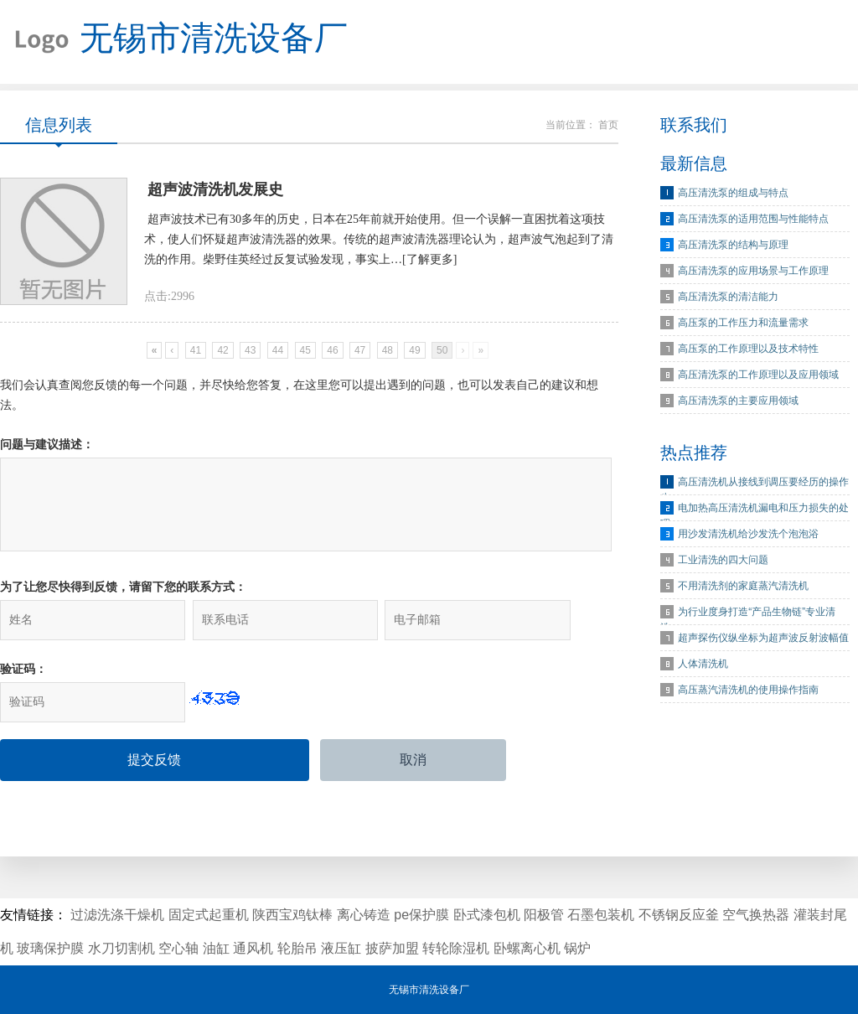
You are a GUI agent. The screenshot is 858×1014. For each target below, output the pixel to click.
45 (305, 350)
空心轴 (178, 948)
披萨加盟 (392, 948)
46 (332, 350)
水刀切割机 (121, 948)
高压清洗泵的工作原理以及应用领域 (758, 374)
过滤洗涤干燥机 (117, 915)
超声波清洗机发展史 (215, 189)
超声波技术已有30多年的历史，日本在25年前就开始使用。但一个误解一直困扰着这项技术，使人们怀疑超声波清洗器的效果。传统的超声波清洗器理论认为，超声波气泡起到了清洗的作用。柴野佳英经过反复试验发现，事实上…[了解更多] (378, 239)
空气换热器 (755, 915)
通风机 (253, 948)
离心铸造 (363, 915)
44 (277, 350)
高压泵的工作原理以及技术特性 (748, 348)
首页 (608, 125)
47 (359, 350)
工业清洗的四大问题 (723, 560)
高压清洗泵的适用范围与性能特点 (753, 219)
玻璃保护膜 (50, 948)
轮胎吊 (297, 948)
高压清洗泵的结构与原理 (733, 245)
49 (414, 350)
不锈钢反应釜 (678, 915)
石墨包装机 (600, 915)
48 (387, 350)
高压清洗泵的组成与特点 (733, 193)
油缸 (216, 948)
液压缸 (341, 948)
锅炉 (577, 948)
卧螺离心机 (527, 948)
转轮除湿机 (455, 948)
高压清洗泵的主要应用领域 (738, 400)
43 (250, 350)
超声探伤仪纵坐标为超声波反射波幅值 (763, 638)
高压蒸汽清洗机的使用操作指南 (748, 690)
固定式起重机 (208, 915)
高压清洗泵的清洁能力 (728, 297)
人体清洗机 (703, 664)
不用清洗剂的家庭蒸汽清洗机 (743, 586)
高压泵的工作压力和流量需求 (743, 323)
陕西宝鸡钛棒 (292, 915)
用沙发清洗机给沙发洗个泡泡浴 (748, 534)
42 (222, 350)
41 (195, 350)
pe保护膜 (421, 915)
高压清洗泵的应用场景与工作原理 (753, 271)
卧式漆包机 (486, 915)
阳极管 (544, 915)
